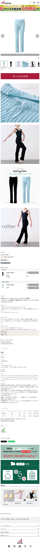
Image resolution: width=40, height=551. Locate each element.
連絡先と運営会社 (5, 532)
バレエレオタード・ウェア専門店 (10, 12)
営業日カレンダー (5, 535)
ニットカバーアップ (6, 341)
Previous (2, 36)
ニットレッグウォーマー (7, 343)
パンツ (2, 356)
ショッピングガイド (5, 525)
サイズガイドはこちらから (7, 420)
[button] (2, 497)
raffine (2, 352)
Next (37, 36)
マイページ (3, 529)
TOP (2, 12)
